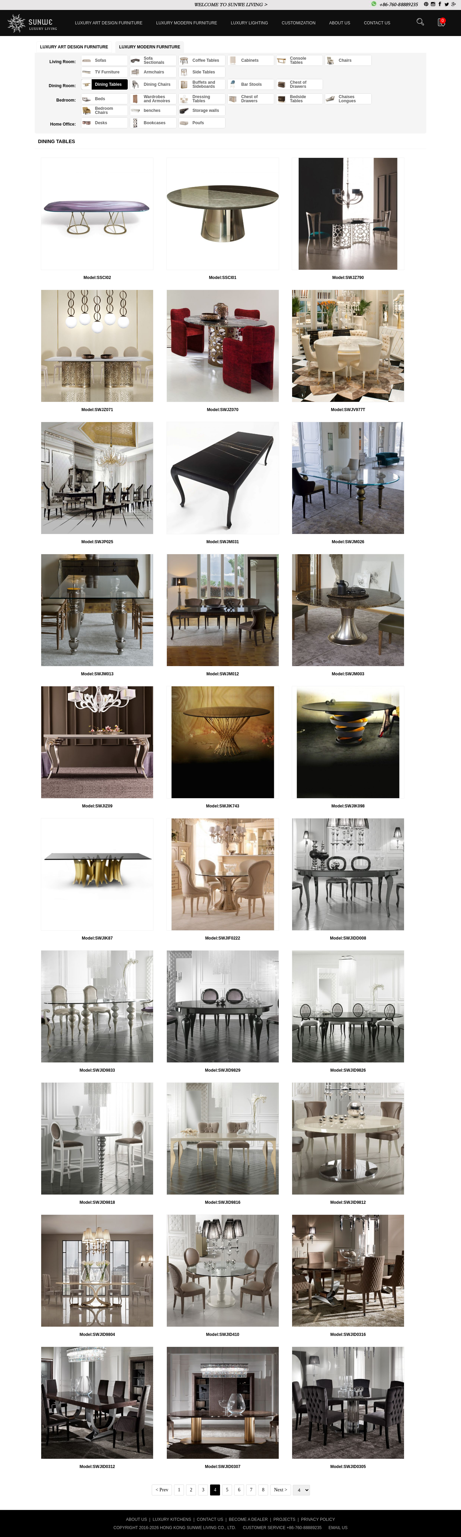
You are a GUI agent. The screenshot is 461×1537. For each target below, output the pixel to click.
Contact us (377, 23)
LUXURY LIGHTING (249, 23)
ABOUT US (136, 1519)
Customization (298, 23)
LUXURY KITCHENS (172, 1519)
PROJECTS (285, 1519)
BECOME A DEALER (248, 1519)
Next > (280, 1489)
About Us (339, 23)
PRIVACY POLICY (318, 1519)
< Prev (161, 1489)
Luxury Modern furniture (186, 23)
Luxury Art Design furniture (109, 23)
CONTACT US (210, 1519)
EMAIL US (338, 1527)
